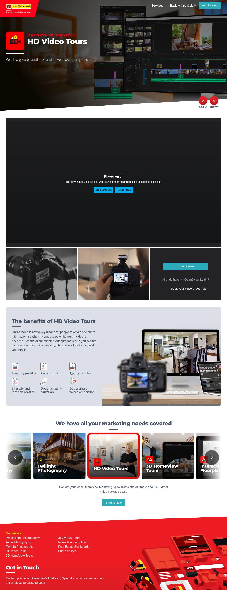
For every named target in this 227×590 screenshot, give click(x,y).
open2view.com (19, 8)
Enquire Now (210, 5)
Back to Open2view (183, 5)
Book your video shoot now (188, 288)
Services (157, 6)
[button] (15, 457)
